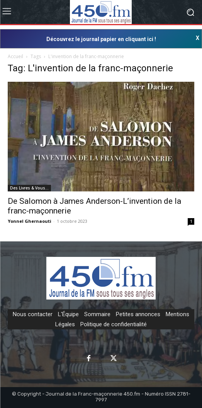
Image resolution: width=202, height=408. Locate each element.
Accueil (15, 56)
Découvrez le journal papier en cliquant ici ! (101, 39)
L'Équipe (68, 314)
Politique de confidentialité (113, 324)
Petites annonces (138, 314)
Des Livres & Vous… (29, 188)
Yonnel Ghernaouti (29, 221)
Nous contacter (33, 314)
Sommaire (97, 314)
